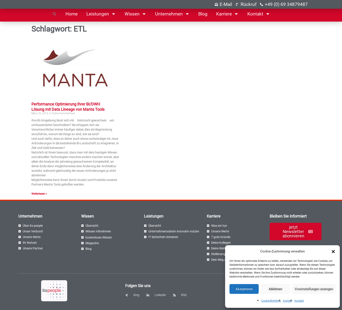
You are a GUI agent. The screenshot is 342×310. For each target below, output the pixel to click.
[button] (333, 251)
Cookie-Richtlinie (271, 300)
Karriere (227, 13)
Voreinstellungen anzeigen (314, 289)
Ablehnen (275, 289)
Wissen (135, 13)
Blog (202, 14)
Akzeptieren (244, 289)
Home (71, 14)
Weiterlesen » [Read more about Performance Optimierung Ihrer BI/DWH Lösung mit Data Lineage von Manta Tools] (39, 193)
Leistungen (101, 13)
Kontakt (287, 300)
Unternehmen (172, 13)
